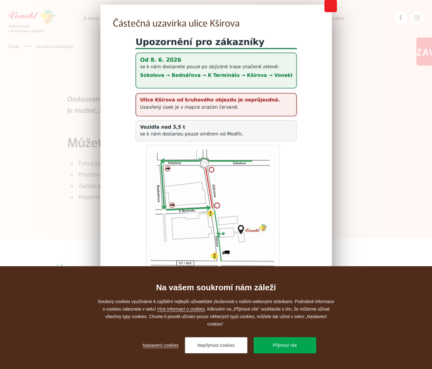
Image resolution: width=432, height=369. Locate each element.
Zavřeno (424, 51)
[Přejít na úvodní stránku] (32, 21)
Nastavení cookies (160, 345)
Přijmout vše (285, 345)
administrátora (147, 196)
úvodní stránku (125, 174)
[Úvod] (14, 46)
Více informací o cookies (181, 309)
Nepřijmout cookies (216, 345)
